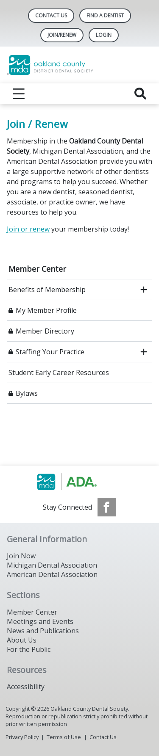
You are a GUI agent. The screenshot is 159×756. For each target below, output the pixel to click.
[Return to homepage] (79, 65)
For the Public (28, 649)
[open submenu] (144, 289)
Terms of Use (64, 737)
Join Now (21, 555)
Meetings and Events (40, 621)
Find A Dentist (105, 15)
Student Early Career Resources (58, 372)
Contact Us (51, 15)
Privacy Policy (22, 737)
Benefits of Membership (47, 289)
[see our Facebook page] (107, 507)
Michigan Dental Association (52, 565)
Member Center (37, 269)
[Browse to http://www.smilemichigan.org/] (79, 481)
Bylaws (27, 393)
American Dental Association (52, 574)
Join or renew (28, 229)
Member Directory (45, 331)
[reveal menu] (19, 93)
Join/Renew (61, 35)
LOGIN (104, 35)
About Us (21, 640)
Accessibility (26, 686)
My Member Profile (46, 310)
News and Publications (43, 630)
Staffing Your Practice (50, 351)
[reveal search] (140, 93)
